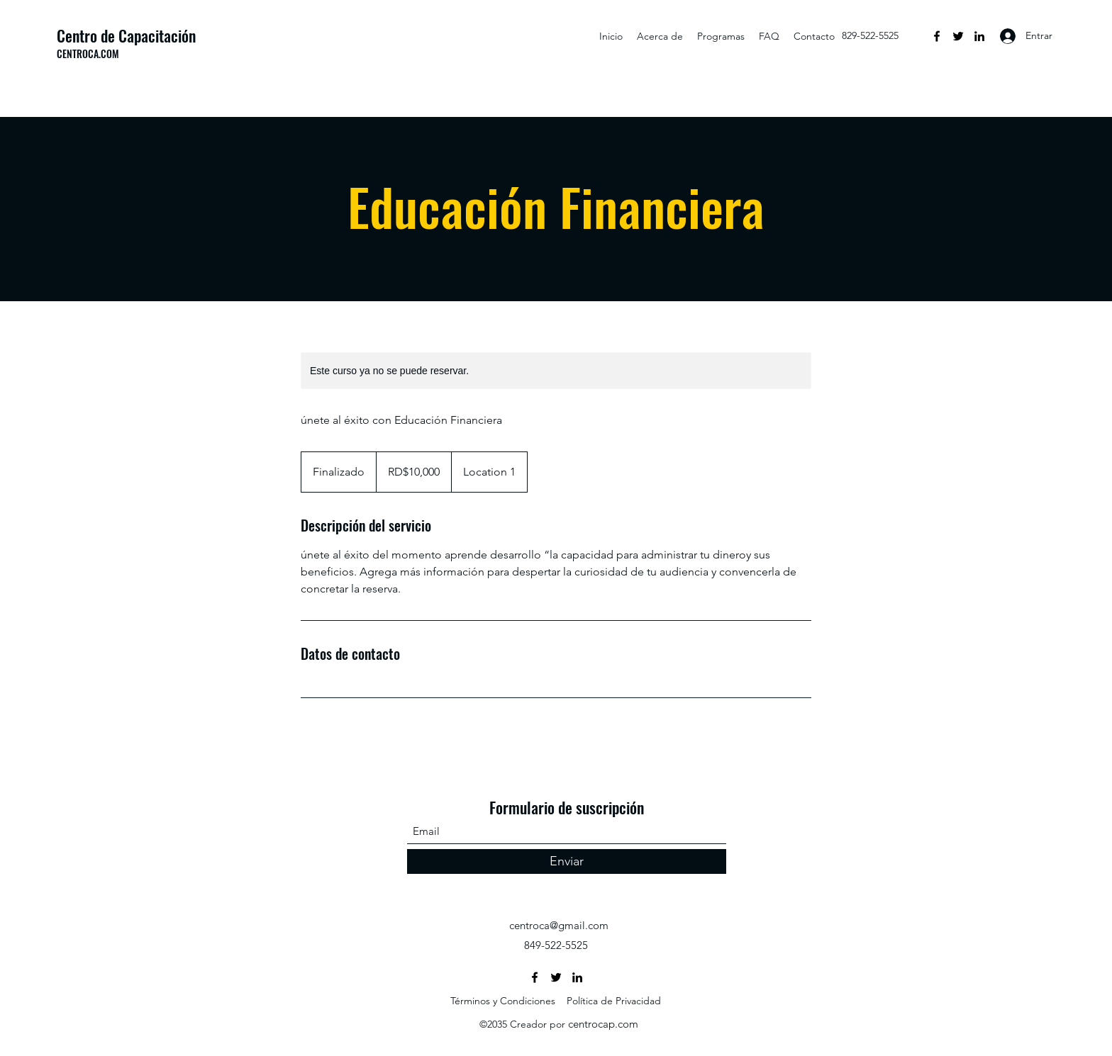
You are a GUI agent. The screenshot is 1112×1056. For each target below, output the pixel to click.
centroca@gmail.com (558, 925)
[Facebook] (937, 36)
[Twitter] (958, 36)
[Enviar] (566, 861)
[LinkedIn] (979, 36)
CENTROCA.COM (88, 53)
